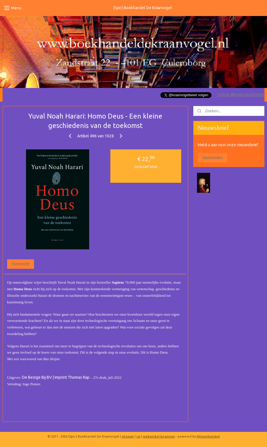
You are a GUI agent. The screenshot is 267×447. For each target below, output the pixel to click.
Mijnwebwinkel (208, 436)
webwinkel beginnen (159, 436)
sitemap (128, 436)
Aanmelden (212, 157)
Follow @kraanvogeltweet (240, 94)
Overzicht (20, 264)
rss (138, 436)
